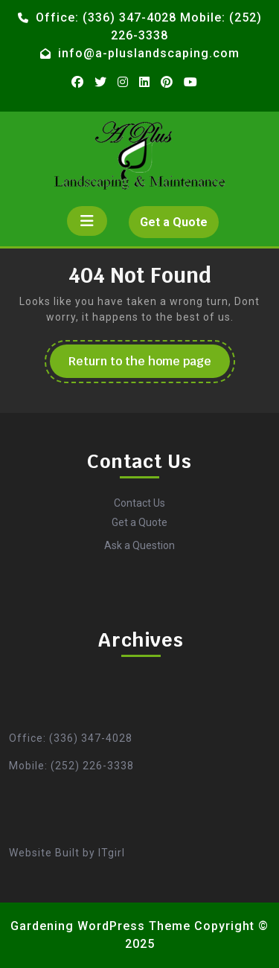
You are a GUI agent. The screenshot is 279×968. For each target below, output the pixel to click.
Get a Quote (179, 225)
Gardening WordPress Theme (100, 926)
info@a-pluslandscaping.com (149, 53)
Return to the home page (149, 365)
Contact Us (139, 503)
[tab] (87, 221)
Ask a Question (139, 545)
